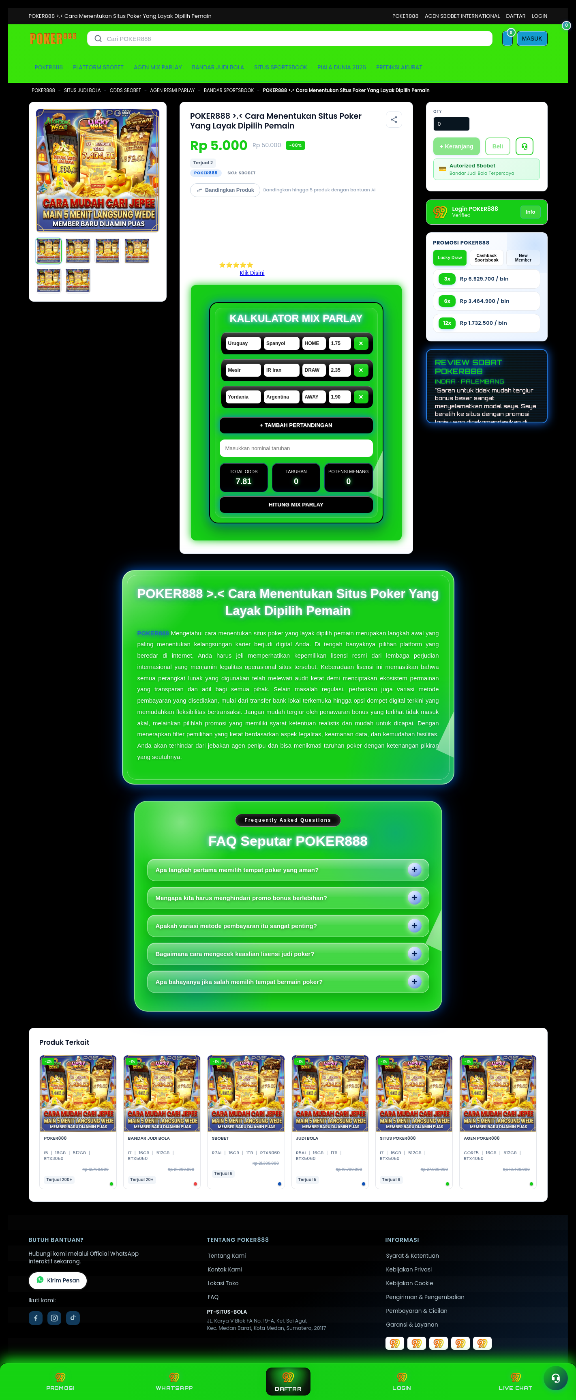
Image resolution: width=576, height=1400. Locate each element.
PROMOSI (60, 1381)
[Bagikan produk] (394, 119)
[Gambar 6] (78, 281)
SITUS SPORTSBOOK (280, 67)
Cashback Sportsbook (487, 257)
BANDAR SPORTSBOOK (229, 90)
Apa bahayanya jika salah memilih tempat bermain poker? (239, 981)
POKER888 (405, 16)
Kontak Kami (225, 1270)
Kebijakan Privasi (409, 1270)
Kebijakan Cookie (409, 1283)
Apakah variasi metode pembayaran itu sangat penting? (236, 925)
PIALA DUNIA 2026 (341, 67)
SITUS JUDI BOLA (82, 90)
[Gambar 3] (107, 251)
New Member (523, 257)
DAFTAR (516, 16)
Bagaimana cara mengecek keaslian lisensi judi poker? (235, 953)
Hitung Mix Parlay (296, 505)
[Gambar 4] (137, 251)
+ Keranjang (456, 146)
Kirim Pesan (58, 1281)
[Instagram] (54, 1318)
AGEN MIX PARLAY (158, 67)
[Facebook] (36, 1318)
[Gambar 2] (78, 251)
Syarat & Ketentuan (412, 1256)
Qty (437, 111)
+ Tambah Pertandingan (296, 425)
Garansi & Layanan (412, 1325)
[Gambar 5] (49, 281)
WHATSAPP (174, 1381)
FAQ (213, 1297)
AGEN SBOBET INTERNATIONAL (462, 16)
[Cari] (98, 38)
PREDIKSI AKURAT (399, 67)
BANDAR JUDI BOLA (218, 67)
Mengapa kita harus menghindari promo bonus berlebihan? (241, 897)
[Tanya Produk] (524, 146)
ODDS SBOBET (125, 90)
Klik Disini (252, 273)
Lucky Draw (450, 257)
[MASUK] (532, 38)
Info (530, 211)
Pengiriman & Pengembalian (425, 1297)
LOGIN (539, 16)
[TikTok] (73, 1318)
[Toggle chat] (556, 1378)
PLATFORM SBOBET (98, 67)
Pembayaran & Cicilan (417, 1311)
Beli (497, 146)
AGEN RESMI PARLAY (172, 90)
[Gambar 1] (49, 251)
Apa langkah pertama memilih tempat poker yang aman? (237, 869)
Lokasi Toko (223, 1283)
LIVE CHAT (516, 1381)
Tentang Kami (227, 1256)
